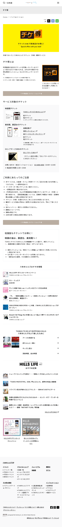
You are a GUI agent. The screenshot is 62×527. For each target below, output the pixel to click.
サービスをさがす (24, 479)
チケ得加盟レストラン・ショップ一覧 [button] (31, 93)
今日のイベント (9, 472)
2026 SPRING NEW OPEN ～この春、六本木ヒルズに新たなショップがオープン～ (34, 306)
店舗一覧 (21, 470)
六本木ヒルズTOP (8, 463)
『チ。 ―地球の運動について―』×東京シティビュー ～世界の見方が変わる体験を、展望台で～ (33, 297)
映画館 (34, 470)
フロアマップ (51, 490)
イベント (5, 467)
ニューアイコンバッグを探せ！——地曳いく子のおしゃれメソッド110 (33, 374)
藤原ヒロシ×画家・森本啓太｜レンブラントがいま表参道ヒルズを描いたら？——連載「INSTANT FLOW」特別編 (34, 406)
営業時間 (50, 486)
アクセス (50, 488)
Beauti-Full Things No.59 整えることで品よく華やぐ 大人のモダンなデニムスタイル (34, 316)
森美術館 (26, 128)
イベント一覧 (8, 470)
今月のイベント (9, 474)
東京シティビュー (29, 131)
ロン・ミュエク (14, 280)
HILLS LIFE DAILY (51, 412)
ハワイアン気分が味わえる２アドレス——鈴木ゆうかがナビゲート (32, 389)
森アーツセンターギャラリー (33, 134)
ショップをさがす (24, 472)
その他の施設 (7, 483)
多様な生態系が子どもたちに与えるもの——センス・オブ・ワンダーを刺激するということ (34, 398)
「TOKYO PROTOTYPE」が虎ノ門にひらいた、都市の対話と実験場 (32, 382)
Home (5, 17)
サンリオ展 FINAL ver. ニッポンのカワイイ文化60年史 (28, 288)
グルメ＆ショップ (22, 467)
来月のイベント (9, 477)
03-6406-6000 (39, 165)
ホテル (48, 470)
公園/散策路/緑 (37, 486)
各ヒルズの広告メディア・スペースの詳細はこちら (31, 441)
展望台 (48, 467)
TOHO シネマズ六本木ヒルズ (33, 112)
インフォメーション (17, 17)
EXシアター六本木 (29, 152)
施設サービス (51, 492)
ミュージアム (36, 467)
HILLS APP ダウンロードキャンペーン (22, 272)
